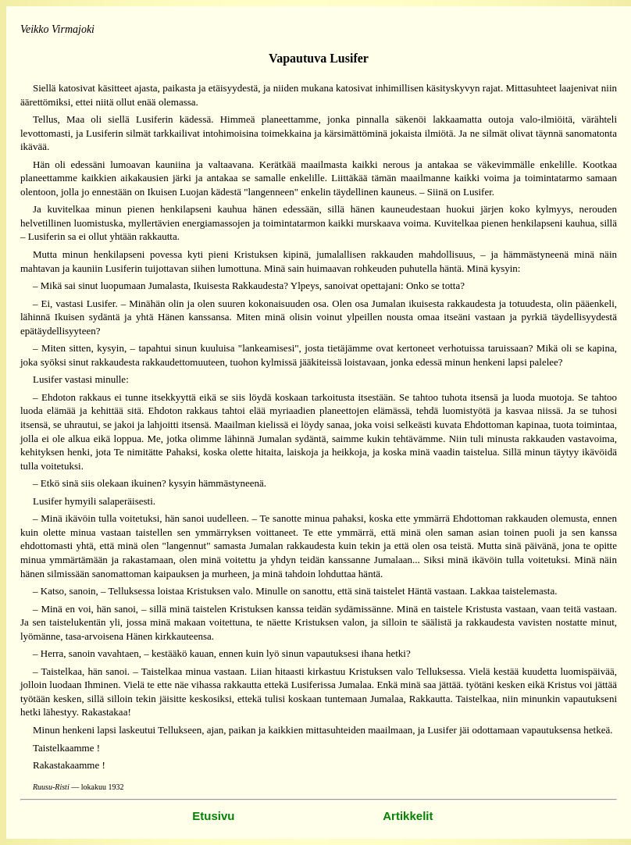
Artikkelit (408, 815)
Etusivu (213, 815)
